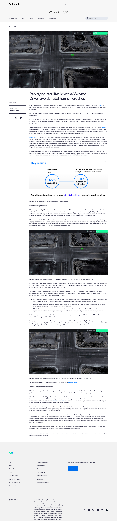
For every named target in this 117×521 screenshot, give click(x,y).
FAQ (10, 462)
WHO (100, 105)
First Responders (13, 475)
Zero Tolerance (41, 472)
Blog (10, 465)
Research (11, 469)
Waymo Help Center (14, 482)
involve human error (58, 400)
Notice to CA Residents (43, 482)
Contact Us (40, 479)
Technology (63, 4)
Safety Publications (42, 475)
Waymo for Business (42, 462)
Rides (52, 4)
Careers (106, 4)
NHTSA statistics (33, 137)
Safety (83, 4)
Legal (10, 472)
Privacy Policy (41, 465)
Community (95, 4)
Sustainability (13, 486)
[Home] (14, 4)
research (103, 127)
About (74, 4)
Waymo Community (14, 479)
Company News (13, 18)
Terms (38, 469)
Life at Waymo (52, 18)
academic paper (72, 382)
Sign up (73, 468)
